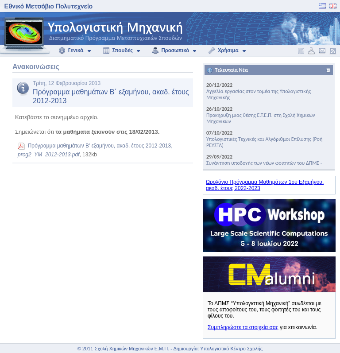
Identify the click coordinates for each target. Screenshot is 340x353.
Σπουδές (118, 50)
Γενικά (71, 50)
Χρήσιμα (223, 50)
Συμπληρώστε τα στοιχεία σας (243, 327)
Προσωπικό (170, 50)
